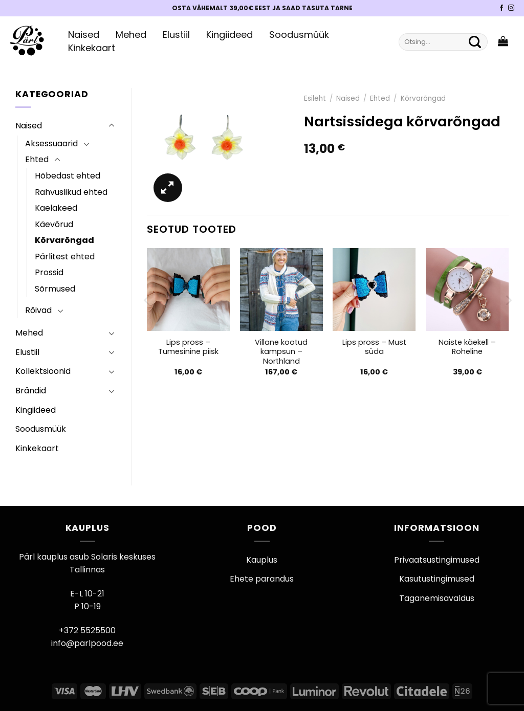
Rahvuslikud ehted (71, 192)
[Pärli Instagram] (511, 8)
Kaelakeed (56, 208)
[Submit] (475, 42)
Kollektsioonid (43, 371)
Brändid (30, 390)
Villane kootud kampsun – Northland (281, 352)
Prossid (49, 272)
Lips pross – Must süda (374, 347)
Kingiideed (229, 35)
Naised (83, 35)
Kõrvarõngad (64, 240)
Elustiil (176, 35)
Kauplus (261, 560)
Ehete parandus (262, 579)
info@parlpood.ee (87, 643)
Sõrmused (55, 289)
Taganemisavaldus (436, 598)
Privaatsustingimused (436, 560)
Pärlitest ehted (65, 256)
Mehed (131, 35)
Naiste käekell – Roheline (467, 347)
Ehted (37, 159)
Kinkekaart (91, 48)
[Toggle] (111, 126)
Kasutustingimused (436, 579)
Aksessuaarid (51, 143)
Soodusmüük (299, 35)
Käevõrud (54, 224)
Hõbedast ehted (67, 176)
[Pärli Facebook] (501, 8)
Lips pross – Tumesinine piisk (188, 347)
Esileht (315, 98)
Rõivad (38, 310)
